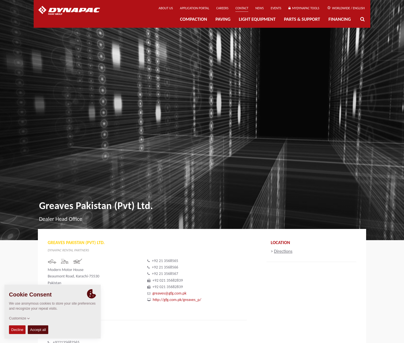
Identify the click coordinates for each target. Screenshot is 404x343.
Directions (283, 251)
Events (276, 8)
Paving (222, 19)
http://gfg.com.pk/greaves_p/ (177, 299)
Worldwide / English (346, 8)
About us (166, 8)
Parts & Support (302, 19)
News (259, 8)
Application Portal (194, 8)
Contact (241, 8)
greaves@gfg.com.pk (169, 293)
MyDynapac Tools (303, 8)
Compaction (193, 19)
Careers (222, 8)
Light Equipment (257, 19)
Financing (340, 19)
